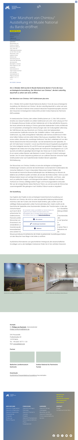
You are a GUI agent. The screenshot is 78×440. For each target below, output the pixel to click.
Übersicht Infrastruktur (12, 401)
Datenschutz (18, 432)
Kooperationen (27, 415)
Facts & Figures (10, 411)
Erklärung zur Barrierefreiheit (54, 432)
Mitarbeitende (10, 405)
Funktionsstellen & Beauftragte (33, 432)
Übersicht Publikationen (30, 409)
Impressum (9, 432)
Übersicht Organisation (13, 399)
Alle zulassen (39, 219)
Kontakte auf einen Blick (63, 401)
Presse (58, 399)
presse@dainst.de (19, 335)
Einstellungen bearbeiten (39, 224)
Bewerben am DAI (45, 403)
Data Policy (68, 432)
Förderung (9, 409)
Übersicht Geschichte (12, 403)
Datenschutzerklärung (44, 215)
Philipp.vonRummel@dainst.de (19, 320)
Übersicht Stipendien (46, 405)
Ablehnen (39, 228)
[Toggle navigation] (39, 7)
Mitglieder (9, 407)
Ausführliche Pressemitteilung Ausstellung (23, 366)
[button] (75, 273)
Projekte (25, 407)
